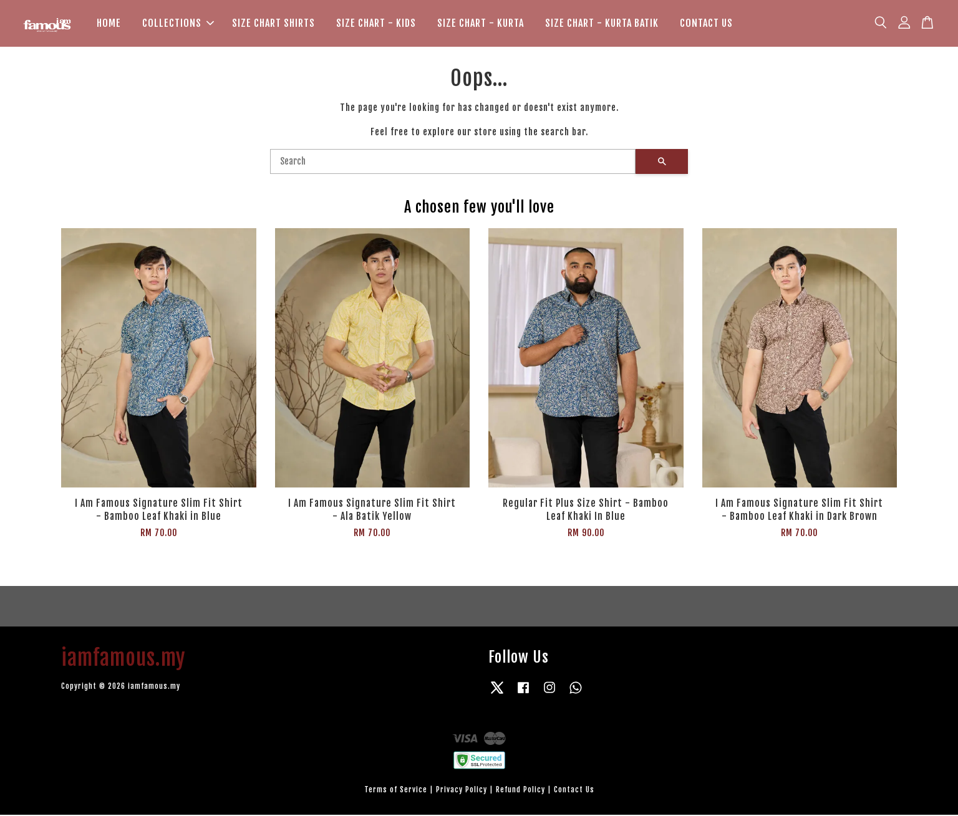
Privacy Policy (461, 790)
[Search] (453, 162)
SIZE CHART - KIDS (376, 23)
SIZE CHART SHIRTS (273, 23)
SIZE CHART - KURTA (480, 23)
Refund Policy (520, 790)
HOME (109, 23)
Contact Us (574, 790)
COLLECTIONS (178, 23)
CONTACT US (706, 23)
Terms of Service (395, 790)
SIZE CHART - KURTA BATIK (602, 23)
